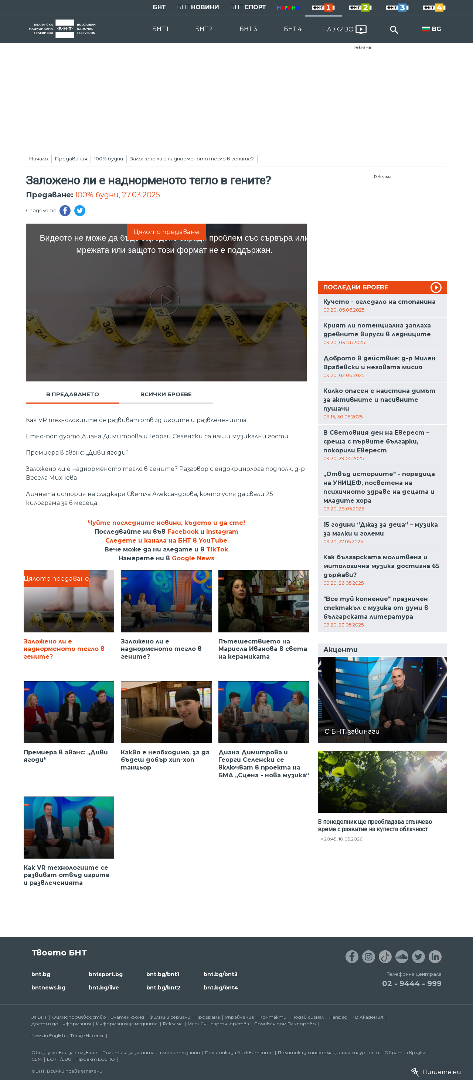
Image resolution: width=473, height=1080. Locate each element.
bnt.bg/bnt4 (221, 987)
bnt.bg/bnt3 (221, 974)
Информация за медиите (127, 1023)
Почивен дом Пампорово (285, 1023)
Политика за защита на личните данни (151, 1052)
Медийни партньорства (218, 1023)
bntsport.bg (106, 974)
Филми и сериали (169, 1017)
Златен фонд (127, 1017)
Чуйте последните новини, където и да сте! (166, 522)
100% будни (108, 159)
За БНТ (39, 1017)
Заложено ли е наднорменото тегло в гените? (192, 159)
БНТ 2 (204, 29)
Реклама (362, 47)
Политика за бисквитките (239, 1052)
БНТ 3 (248, 29)
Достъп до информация (61, 1023)
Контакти (272, 1017)
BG (436, 29)
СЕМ (36, 1059)
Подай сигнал (308, 1017)
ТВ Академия (368, 1017)
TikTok (217, 549)
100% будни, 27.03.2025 (117, 194)
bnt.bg (40, 974)
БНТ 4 (293, 29)
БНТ (159, 7)
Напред (338, 1017)
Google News (193, 558)
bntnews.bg (48, 987)
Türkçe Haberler (87, 1035)
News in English (48, 1035)
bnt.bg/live (104, 987)
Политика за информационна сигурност (328, 1052)
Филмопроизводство (79, 1017)
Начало (38, 159)
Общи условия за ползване (64, 1052)
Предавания (71, 159)
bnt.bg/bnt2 (163, 987)
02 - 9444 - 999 (412, 983)
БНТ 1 (160, 29)
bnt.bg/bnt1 (162, 974)
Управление (239, 1017)
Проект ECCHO (95, 1059)
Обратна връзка (404, 1052)
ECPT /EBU (59, 1059)
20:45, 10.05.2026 (343, 839)
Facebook (182, 531)
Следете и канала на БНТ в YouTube (166, 540)
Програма (207, 1017)
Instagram (222, 531)
